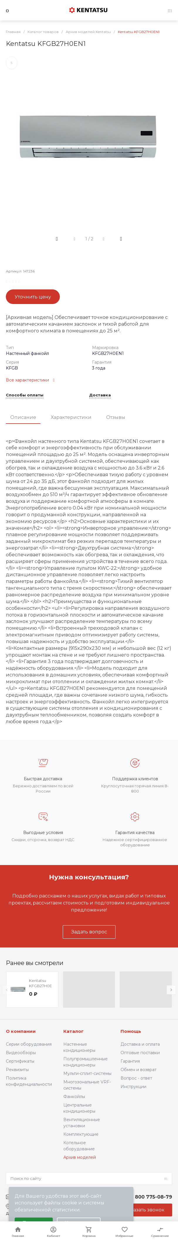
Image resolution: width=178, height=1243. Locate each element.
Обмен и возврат (139, 1069)
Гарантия (130, 1061)
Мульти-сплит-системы (87, 1073)
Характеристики (71, 417)
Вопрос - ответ (136, 1078)
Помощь (131, 1031)
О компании (21, 1031)
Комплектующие (81, 1134)
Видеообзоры (21, 1052)
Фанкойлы (74, 1096)
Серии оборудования (29, 1044)
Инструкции (133, 1086)
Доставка (100, 395)
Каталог (73, 1031)
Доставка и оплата (140, 1044)
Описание (23, 417)
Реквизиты (17, 1069)
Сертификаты (20, 1061)
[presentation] (6, 990)
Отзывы (115, 417)
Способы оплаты (24, 395)
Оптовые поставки (140, 1052)
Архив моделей (79, 1157)
